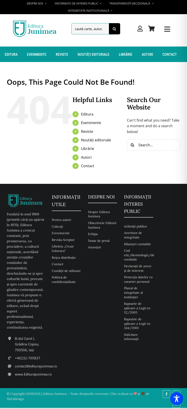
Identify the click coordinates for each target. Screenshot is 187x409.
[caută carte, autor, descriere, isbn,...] (90, 28)
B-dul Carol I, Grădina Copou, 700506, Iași (27, 344)
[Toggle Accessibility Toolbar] (177, 399)
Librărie (87, 148)
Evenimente (91, 122)
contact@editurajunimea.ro (36, 366)
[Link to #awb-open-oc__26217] (167, 29)
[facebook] (166, 394)
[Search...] (153, 145)
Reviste (87, 131)
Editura (87, 114)
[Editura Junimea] (35, 21)
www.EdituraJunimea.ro (33, 374)
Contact (87, 165)
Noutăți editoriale (96, 140)
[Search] (114, 28)
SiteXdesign (15, 399)
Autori (86, 157)
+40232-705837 (27, 358)
